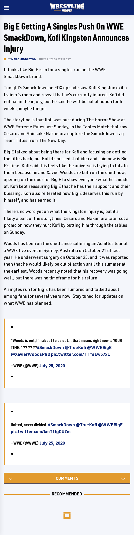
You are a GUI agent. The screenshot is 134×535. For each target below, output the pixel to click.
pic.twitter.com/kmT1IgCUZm (41, 431)
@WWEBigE (99, 347)
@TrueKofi (75, 347)
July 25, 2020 (52, 365)
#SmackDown (50, 347)
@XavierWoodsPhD (30, 354)
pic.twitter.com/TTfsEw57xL (80, 354)
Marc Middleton (23, 59)
